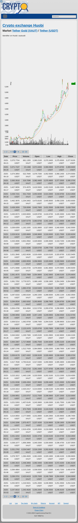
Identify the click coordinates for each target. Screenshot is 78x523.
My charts (34, 503)
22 (23, 152)
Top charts (24, 503)
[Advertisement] (39, 58)
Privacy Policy (39, 510)
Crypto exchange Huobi (23, 25)
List (10, 503)
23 (26, 152)
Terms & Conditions (39, 507)
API (59, 503)
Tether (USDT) (49, 30)
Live (16, 503)
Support (66, 503)
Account (51, 503)
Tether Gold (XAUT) (24, 30)
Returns (43, 503)
